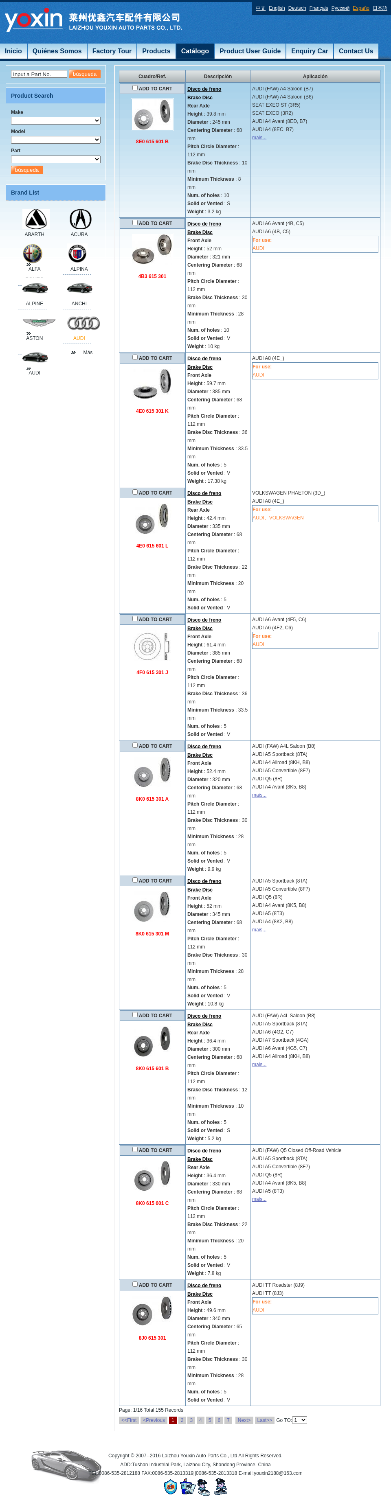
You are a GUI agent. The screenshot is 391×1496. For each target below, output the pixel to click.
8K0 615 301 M (152, 934)
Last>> (264, 1420)
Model (18, 131)
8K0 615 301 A (152, 799)
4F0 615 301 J (152, 672)
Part (15, 150)
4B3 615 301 (152, 276)
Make (17, 112)
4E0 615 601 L (152, 546)
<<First (128, 1420)
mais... (259, 137)
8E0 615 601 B (152, 142)
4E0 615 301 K (152, 411)
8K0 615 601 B (152, 1068)
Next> (244, 1420)
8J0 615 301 (152, 1338)
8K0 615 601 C (152, 1203)
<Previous (154, 1420)
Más (87, 352)
